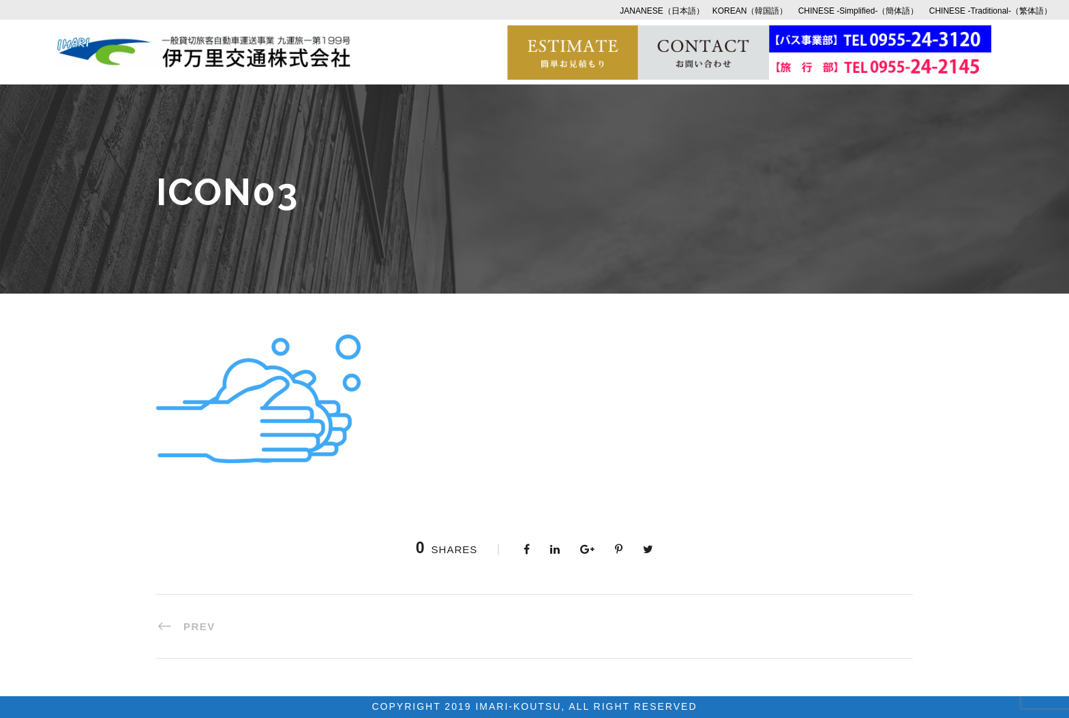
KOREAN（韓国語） (750, 11)
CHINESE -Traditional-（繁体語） (990, 11)
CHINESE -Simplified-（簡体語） (858, 11)
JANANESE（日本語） (662, 11)
